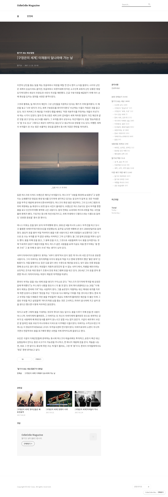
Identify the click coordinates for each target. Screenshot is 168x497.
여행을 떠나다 (121, 182)
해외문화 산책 (121, 154)
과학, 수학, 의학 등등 (124, 168)
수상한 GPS (120, 105)
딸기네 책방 (118, 158)
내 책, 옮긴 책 (121, 162)
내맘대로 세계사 (120, 144)
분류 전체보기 (120, 96)
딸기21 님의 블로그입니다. (32, 438)
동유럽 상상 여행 (122, 150)
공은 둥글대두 (121, 185)
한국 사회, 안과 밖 (123, 117)
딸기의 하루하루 (122, 176)
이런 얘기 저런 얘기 (122, 172)
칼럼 (117, 139)
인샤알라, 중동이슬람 (124, 127)
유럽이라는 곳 (121, 130)
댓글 (18, 423)
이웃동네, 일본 (121, 124)
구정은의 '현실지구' (123, 108)
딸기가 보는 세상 (121, 101)
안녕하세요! (116, 88)
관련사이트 (138, 486)
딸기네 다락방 (121, 179)
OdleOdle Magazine (28, 5)
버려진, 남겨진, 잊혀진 (124, 147)
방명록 (30, 16)
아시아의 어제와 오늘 (124, 120)
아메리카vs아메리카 (123, 136)
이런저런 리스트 (121, 165)
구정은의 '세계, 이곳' (123, 111)
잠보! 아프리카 (121, 133)
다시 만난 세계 (120, 114)
